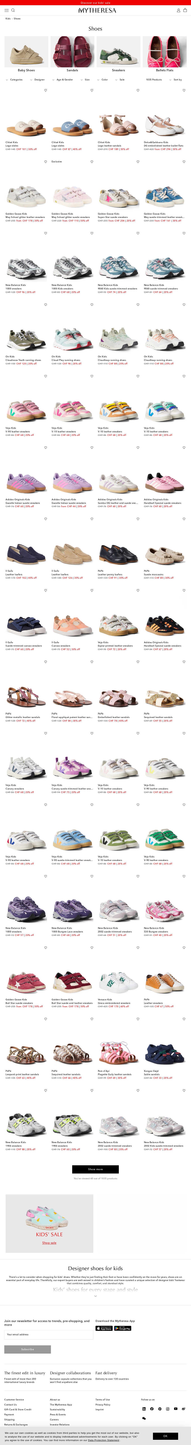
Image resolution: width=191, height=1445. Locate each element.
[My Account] (178, 11)
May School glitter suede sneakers (71, 217)
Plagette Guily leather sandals (114, 1074)
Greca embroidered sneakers (114, 1003)
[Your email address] (48, 1328)
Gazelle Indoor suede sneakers (23, 503)
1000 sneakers (14, 288)
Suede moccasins (153, 574)
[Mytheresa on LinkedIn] (144, 1402)
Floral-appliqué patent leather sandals (73, 717)
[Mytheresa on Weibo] (184, 1402)
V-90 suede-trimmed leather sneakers (73, 860)
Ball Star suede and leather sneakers (72, 1003)
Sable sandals (152, 1074)
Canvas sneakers (61, 645)
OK (165, 1436)
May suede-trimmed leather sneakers (165, 217)
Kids (8, 19)
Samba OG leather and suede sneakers (120, 503)
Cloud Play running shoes (66, 360)
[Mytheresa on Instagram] (168, 1402)
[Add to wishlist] (45, 89)
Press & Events (58, 1408)
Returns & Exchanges (16, 1418)
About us (55, 1393)
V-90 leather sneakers (18, 431)
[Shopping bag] (185, 11)
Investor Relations (60, 1418)
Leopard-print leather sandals (22, 1074)
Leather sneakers (153, 1003)
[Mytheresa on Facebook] (152, 1402)
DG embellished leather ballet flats (163, 145)
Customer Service (14, 1393)
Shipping (9, 1413)
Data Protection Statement (103, 1440)
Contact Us (10, 1398)
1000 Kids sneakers (62, 288)
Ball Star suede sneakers (19, 1003)
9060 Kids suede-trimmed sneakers (117, 288)
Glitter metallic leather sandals (23, 717)
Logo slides (12, 145)
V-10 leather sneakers (64, 431)
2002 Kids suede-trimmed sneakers (163, 1145)
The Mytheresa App (61, 1398)
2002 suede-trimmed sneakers (115, 931)
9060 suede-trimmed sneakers (161, 288)
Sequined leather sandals (158, 717)
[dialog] (95, 1436)
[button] (95, 1289)
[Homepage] (95, 11)
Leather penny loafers (110, 574)
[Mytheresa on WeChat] (144, 1411)
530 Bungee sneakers (156, 931)
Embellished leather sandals (114, 717)
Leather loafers (14, 574)
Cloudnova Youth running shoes (23, 360)
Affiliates (55, 1423)
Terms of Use (103, 1393)
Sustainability (57, 1403)
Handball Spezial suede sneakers (162, 503)
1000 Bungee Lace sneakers (67, 931)
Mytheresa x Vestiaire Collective (22, 1423)
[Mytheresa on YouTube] (176, 1402)
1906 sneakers (14, 1145)
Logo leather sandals (109, 145)
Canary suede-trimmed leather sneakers (74, 788)
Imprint (100, 1403)
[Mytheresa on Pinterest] (160, 1402)
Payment (9, 1408)
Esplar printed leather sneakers (115, 645)
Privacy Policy (103, 1398)
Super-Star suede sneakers (113, 217)
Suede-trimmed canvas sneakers (24, 645)
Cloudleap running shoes (112, 360)
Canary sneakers (15, 788)
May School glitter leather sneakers (25, 217)
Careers (54, 1413)
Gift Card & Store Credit (17, 1403)
